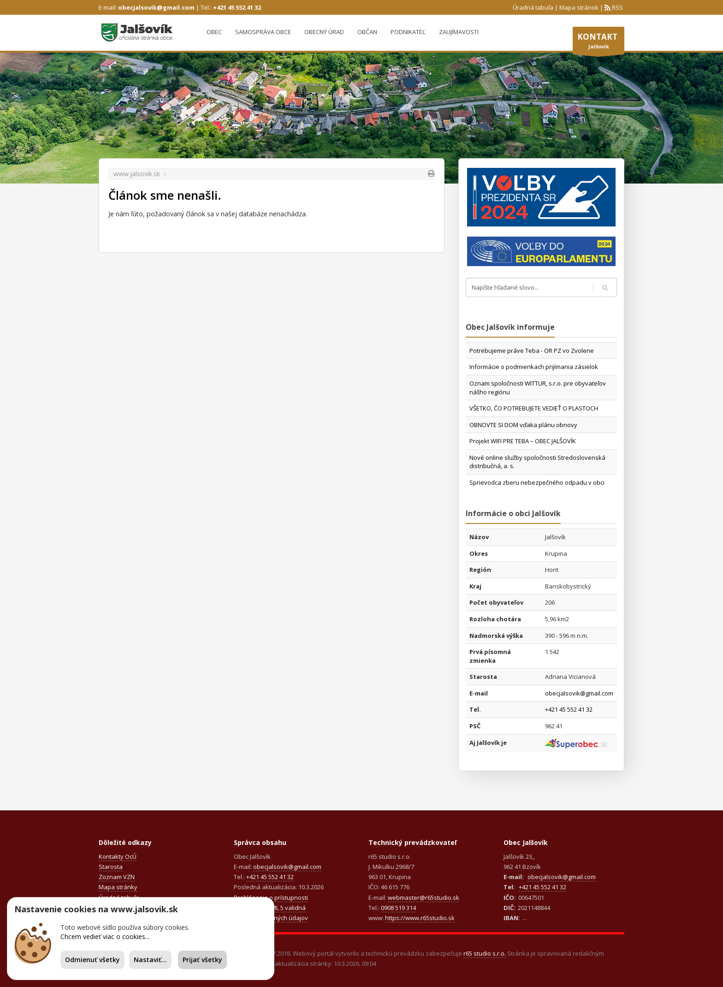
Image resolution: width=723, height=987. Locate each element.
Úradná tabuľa (533, 7)
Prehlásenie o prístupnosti (271, 897)
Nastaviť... (150, 959)
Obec (214, 32)
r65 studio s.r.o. (484, 953)
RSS (616, 7)
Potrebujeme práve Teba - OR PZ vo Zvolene (531, 350)
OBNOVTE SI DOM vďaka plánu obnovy (523, 425)
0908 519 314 (398, 908)
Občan (367, 32)
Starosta (111, 866)
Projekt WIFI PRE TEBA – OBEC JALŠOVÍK (522, 441)
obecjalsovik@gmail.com (156, 7)
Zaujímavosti (459, 32)
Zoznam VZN (117, 877)
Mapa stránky (118, 887)
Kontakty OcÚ (117, 856)
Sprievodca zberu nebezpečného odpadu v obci (536, 482)
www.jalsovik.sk (136, 173)
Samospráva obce (263, 32)
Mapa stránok (579, 7)
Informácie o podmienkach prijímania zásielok (533, 367)
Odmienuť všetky (92, 959)
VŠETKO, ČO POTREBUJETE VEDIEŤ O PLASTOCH (533, 408)
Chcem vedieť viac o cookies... (104, 936)
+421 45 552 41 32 (237, 7)
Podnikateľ (408, 32)
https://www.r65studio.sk (420, 918)
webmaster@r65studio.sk (423, 897)
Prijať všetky (202, 959)
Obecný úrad (324, 32)
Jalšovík (598, 42)
